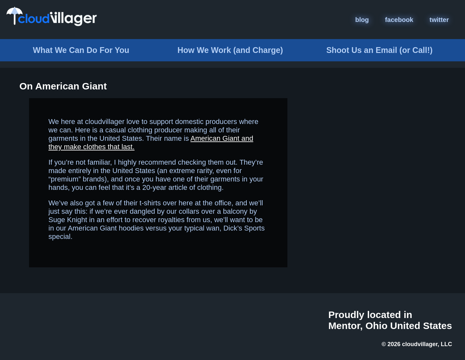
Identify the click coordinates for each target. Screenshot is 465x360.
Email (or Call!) (379, 50)
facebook (399, 19)
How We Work (230, 50)
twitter (439, 19)
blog (362, 19)
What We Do (81, 50)
